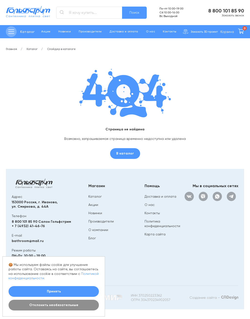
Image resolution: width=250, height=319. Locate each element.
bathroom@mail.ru (28, 241)
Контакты (170, 31)
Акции (45, 31)
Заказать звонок (233, 15)
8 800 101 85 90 (226, 11)
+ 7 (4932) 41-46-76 (28, 226)
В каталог (125, 153)
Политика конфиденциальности (162, 223)
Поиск (134, 12)
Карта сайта (155, 234)
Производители (90, 31)
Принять (54, 291)
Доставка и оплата (123, 31)
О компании (98, 230)
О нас (150, 31)
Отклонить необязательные (53, 305)
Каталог (95, 196)
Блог (92, 238)
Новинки (64, 31)
